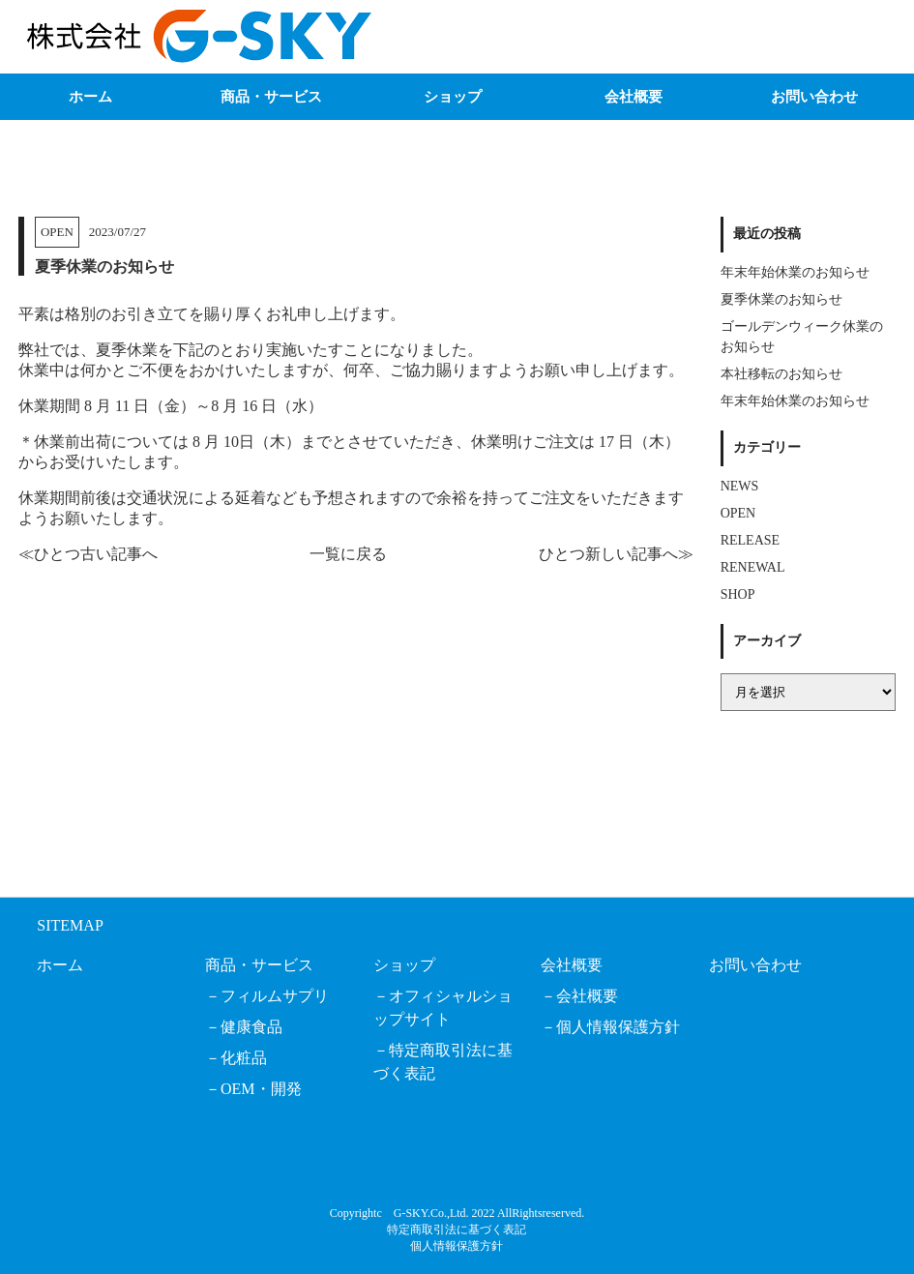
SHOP (738, 594)
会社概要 (633, 96)
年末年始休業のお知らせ (795, 272)
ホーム (90, 96)
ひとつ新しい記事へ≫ (616, 554)
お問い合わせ (814, 96)
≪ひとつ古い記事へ (88, 554)
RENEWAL (753, 567)
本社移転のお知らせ (781, 374)
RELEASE (750, 540)
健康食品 (251, 1027)
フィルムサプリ (275, 996)
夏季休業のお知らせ (781, 299)
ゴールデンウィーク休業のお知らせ (802, 336)
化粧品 (244, 1058)
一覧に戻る (348, 554)
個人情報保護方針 (618, 1027)
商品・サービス (271, 96)
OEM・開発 (261, 1089)
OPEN (57, 231)
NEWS (740, 486)
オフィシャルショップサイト (443, 1007)
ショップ (453, 96)
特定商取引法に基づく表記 (443, 1061)
